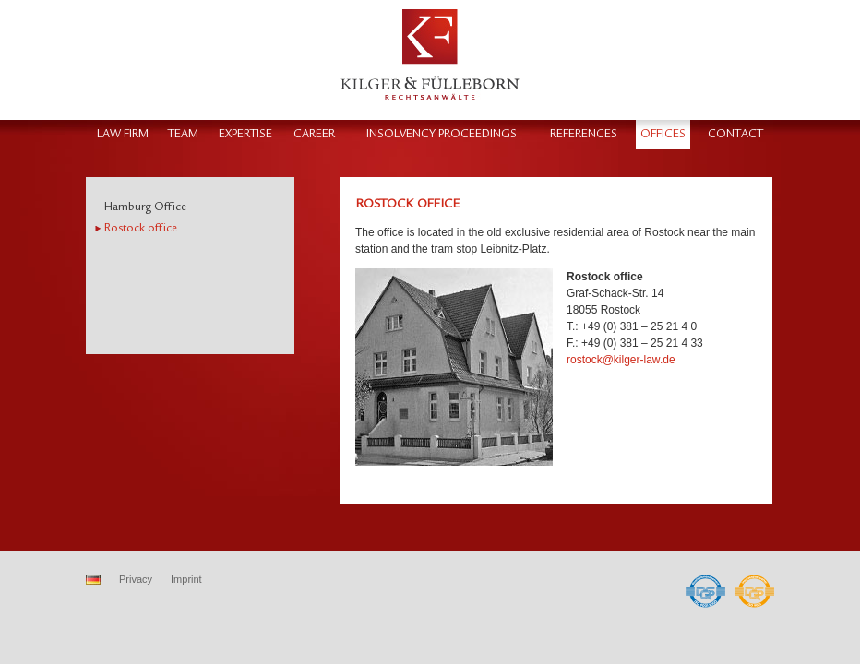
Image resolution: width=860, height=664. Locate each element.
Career (314, 134)
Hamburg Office (145, 207)
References (583, 134)
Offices (663, 134)
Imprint (186, 580)
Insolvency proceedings (441, 134)
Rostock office (140, 228)
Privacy (135, 580)
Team (183, 134)
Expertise (245, 134)
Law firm (123, 134)
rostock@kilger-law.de (621, 359)
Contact (735, 134)
